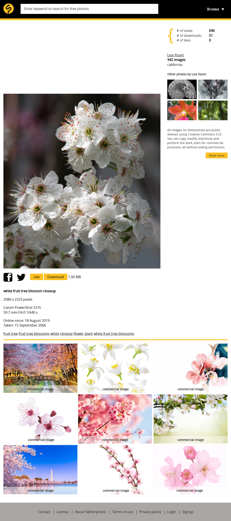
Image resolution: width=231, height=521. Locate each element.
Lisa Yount (175, 55)
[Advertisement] (81, 57)
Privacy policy (150, 511)
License (63, 511)
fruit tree (10, 333)
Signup (187, 511)
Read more (217, 155)
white (54, 333)
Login (171, 511)
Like (36, 277)
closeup (66, 333)
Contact (44, 511)
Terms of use (122, 511)
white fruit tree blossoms (114, 333)
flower (79, 333)
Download (55, 277)
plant (89, 333)
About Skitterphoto (90, 511)
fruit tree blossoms (34, 333)
